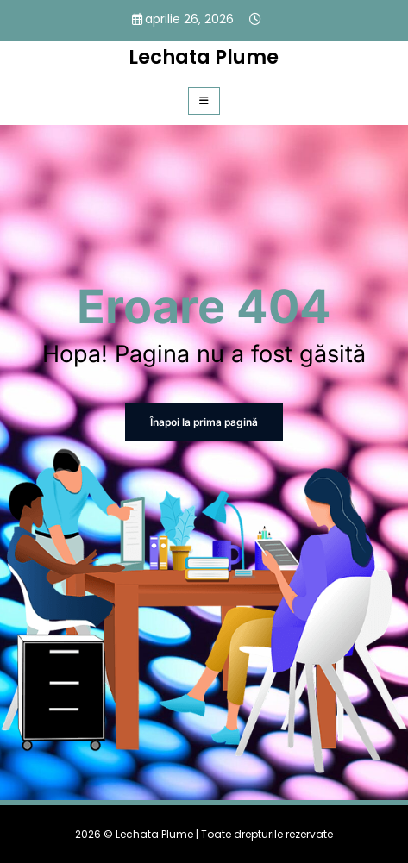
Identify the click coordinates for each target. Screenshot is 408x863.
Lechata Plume (204, 57)
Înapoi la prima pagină (204, 422)
